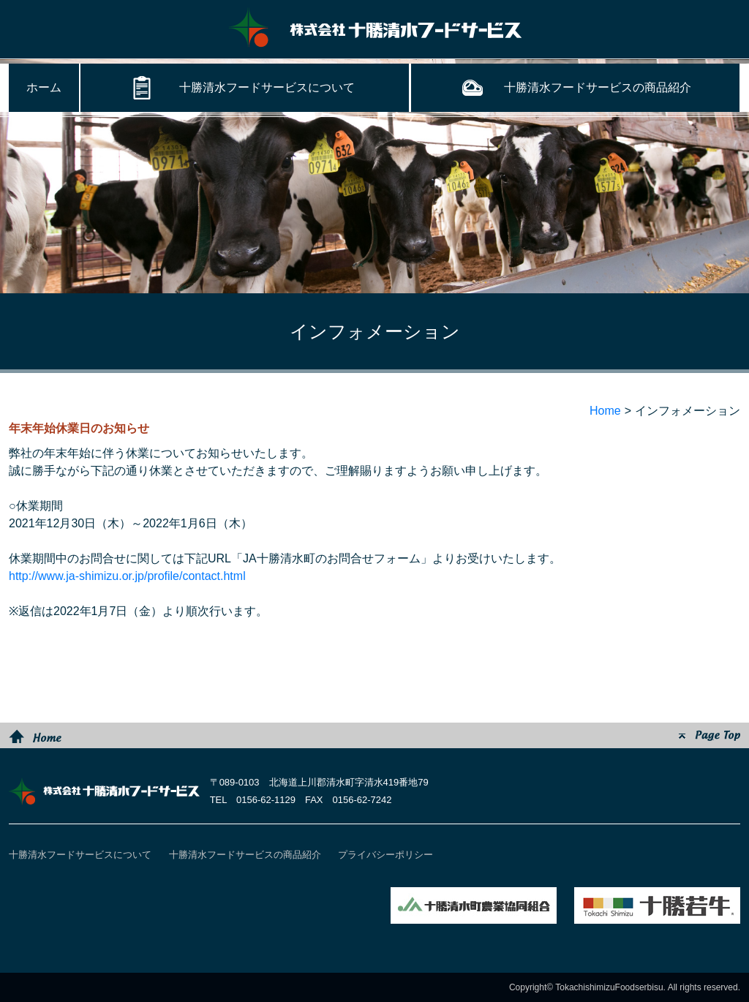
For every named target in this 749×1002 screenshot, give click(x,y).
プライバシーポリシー (385, 854)
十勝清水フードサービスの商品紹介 (597, 87)
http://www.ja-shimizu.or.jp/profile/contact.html (127, 576)
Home (605, 410)
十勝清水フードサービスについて (267, 87)
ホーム (43, 87)
